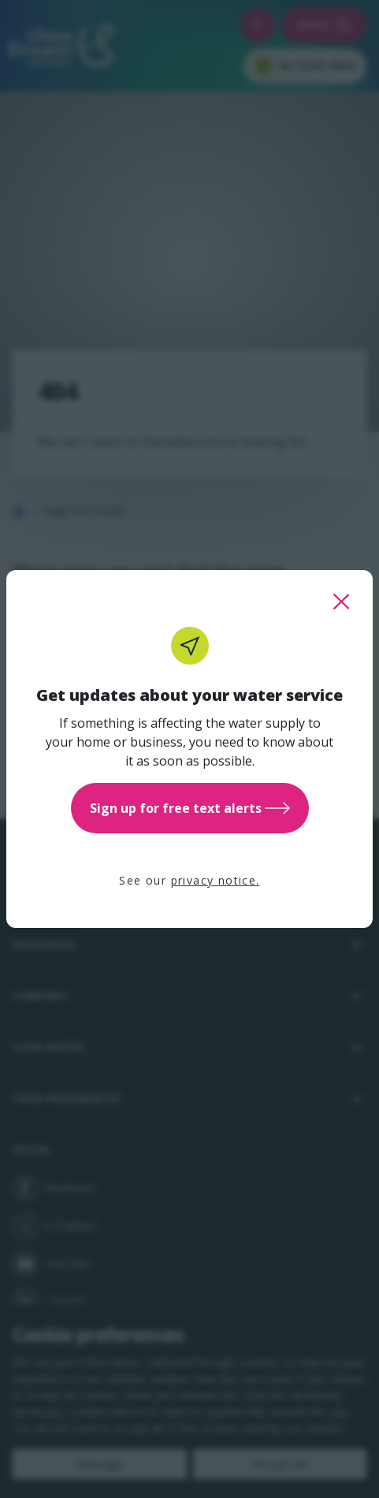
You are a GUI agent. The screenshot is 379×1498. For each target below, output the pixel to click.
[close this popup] (341, 601)
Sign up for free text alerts (190, 808)
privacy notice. (215, 880)
